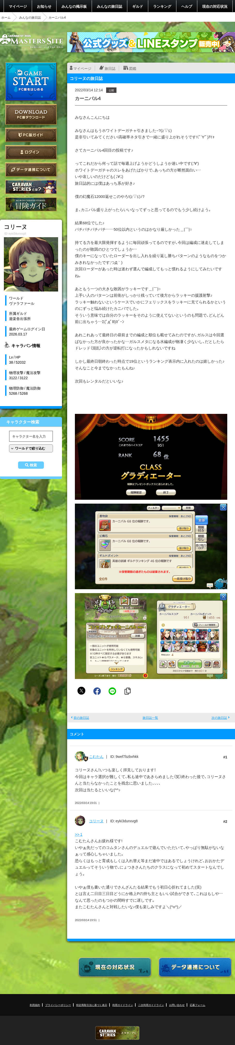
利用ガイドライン (122, 1005)
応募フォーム (197, 1005)
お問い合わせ (177, 1005)
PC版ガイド (31, 135)
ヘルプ (186, 6)
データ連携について (31, 169)
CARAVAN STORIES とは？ (31, 187)
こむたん (96, 756)
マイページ (18, 6)
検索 (33, 465)
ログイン (31, 152)
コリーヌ (96, 820)
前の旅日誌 (81, 717)
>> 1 (78, 834)
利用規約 (35, 1005)
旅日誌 (110, 68)
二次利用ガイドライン (151, 1005)
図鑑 (132, 68)
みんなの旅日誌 (109, 6)
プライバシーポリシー (58, 1005)
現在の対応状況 (215, 6)
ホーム (6, 17)
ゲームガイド (31, 204)
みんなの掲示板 (74, 6)
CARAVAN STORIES (117, 1033)
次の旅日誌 (219, 717)
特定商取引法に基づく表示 (91, 1005)
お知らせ (44, 6)
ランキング (162, 6)
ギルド (137, 6)
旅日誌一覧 (150, 717)
